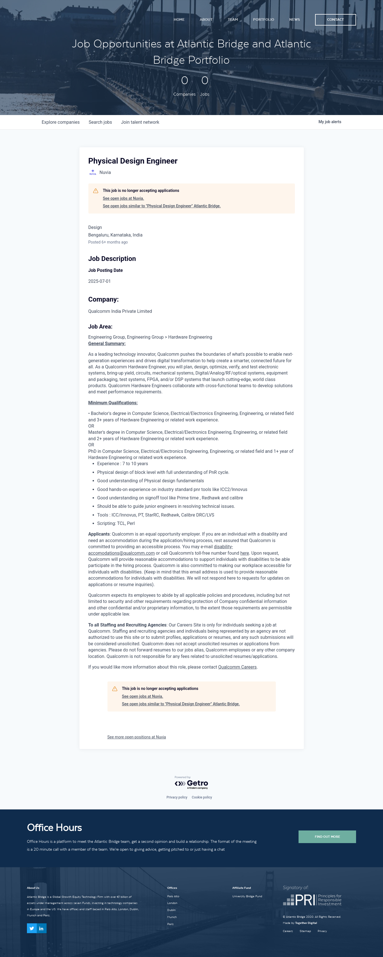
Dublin (171, 910)
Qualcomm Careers (237, 667)
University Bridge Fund (247, 896)
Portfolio (263, 19)
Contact (335, 19)
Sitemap (305, 931)
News (294, 19)
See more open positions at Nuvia (136, 737)
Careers (288, 931)
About (206, 19)
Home (179, 19)
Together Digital (306, 922)
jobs (100, 122)
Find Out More (327, 837)
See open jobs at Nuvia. (123, 198)
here (244, 553)
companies (61, 122)
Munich (172, 917)
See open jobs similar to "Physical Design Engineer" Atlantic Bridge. (162, 206)
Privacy (322, 931)
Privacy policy (176, 797)
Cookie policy (202, 797)
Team (233, 19)
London (172, 903)
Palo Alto (173, 896)
